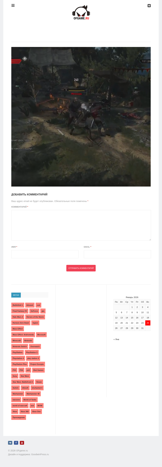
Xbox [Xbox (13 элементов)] (15, 411)
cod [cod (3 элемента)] (38, 305)
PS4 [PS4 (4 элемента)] (21, 370)
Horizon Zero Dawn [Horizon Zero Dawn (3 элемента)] (21, 323)
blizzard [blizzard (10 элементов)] (30, 305)
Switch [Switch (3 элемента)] (15, 388)
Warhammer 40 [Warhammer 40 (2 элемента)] (33, 394)
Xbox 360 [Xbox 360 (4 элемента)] (25, 411)
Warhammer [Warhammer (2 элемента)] (18, 394)
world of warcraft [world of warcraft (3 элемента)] (20, 406)
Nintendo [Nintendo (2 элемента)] (28, 341)
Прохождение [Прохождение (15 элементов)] (19, 417)
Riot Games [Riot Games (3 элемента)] (38, 370)
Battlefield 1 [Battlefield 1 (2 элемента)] (18, 305)
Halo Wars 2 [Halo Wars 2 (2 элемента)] (18, 317)
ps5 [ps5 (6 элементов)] (28, 370)
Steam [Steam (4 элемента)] (39, 382)
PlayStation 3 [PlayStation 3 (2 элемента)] (31, 352)
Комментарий (19, 207)
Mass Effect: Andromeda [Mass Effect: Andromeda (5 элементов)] (23, 335)
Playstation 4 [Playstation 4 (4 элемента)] (18, 358)
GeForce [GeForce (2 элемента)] (34, 311)
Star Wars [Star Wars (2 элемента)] (25, 376)
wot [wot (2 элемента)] (32, 406)
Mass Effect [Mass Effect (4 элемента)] (18, 329)
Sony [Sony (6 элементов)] (15, 376)
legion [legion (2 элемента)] (35, 323)
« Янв (116, 339)
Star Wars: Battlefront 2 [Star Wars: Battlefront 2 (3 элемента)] (23, 382)
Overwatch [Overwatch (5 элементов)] (34, 346)
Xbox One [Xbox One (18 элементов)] (36, 411)
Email (87, 247)
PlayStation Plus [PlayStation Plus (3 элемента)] (20, 364)
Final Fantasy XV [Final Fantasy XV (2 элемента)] (20, 311)
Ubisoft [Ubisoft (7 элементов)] (25, 388)
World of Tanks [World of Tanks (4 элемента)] (29, 400)
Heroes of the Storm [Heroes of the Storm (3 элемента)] (35, 317)
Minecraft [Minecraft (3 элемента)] (17, 341)
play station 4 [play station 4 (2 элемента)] (33, 358)
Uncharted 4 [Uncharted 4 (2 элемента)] (37, 388)
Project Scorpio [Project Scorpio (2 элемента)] (37, 364)
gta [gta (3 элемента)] (43, 311)
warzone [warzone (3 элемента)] (16, 400)
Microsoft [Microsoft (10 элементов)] (41, 335)
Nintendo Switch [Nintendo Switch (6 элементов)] (20, 346)
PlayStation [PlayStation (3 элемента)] (17, 352)
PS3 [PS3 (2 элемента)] (14, 370)
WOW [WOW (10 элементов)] (40, 406)
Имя (14, 247)
